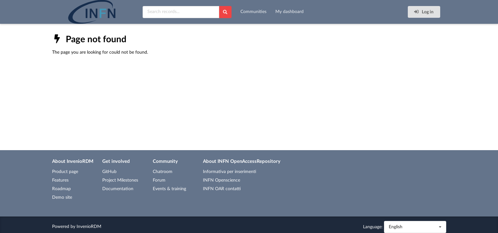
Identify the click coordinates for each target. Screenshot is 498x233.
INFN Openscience (221, 180)
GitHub (109, 172)
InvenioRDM (89, 226)
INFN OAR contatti (222, 189)
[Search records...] (181, 12)
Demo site (62, 197)
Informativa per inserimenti (229, 172)
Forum (159, 180)
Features (60, 180)
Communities (253, 12)
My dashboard (289, 12)
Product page (65, 172)
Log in (424, 12)
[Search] (225, 12)
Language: (373, 227)
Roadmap (61, 189)
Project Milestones (120, 180)
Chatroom (162, 172)
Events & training (169, 189)
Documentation (117, 189)
